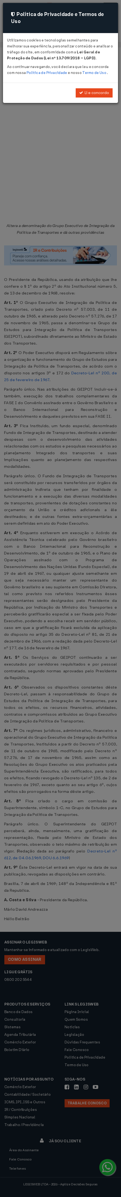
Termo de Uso (94, 72)
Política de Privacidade (47, 72)
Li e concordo (94, 92)
